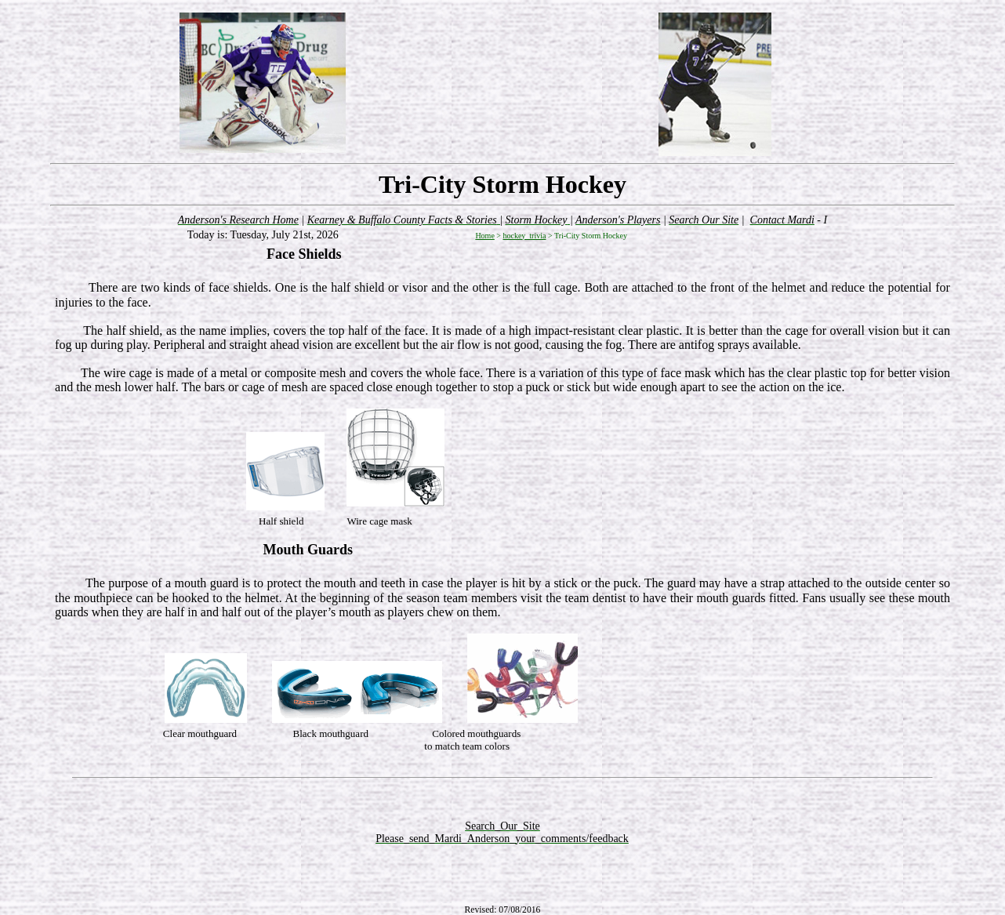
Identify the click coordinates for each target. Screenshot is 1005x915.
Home (484, 235)
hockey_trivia (524, 235)
